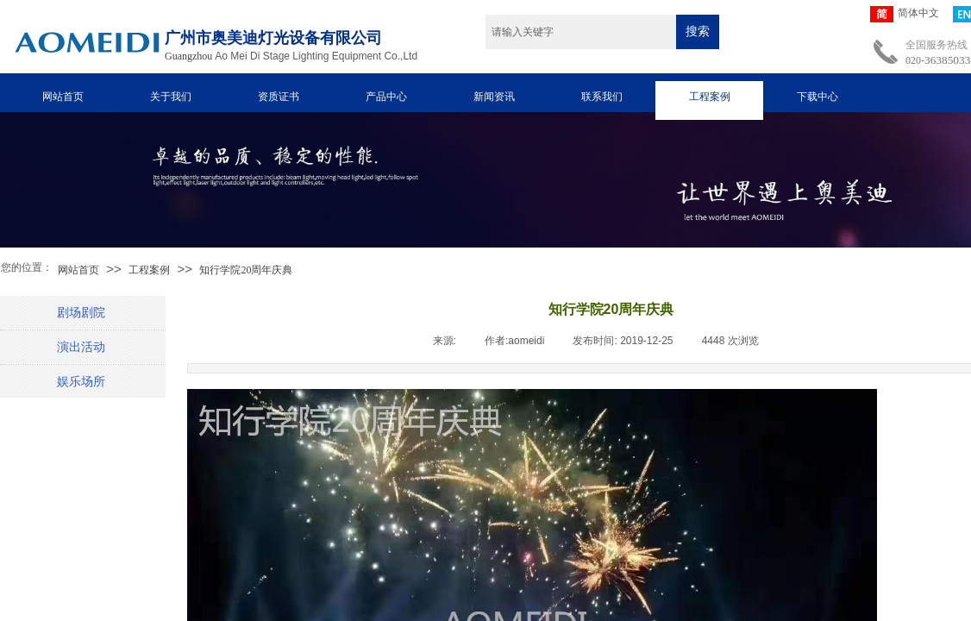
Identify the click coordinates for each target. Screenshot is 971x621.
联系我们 (602, 97)
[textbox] (581, 32)
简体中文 (904, 14)
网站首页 (63, 97)
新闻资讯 (494, 97)
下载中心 (817, 97)
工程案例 (709, 97)
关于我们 (170, 97)
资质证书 (278, 97)
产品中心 (386, 97)
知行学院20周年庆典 (245, 270)
